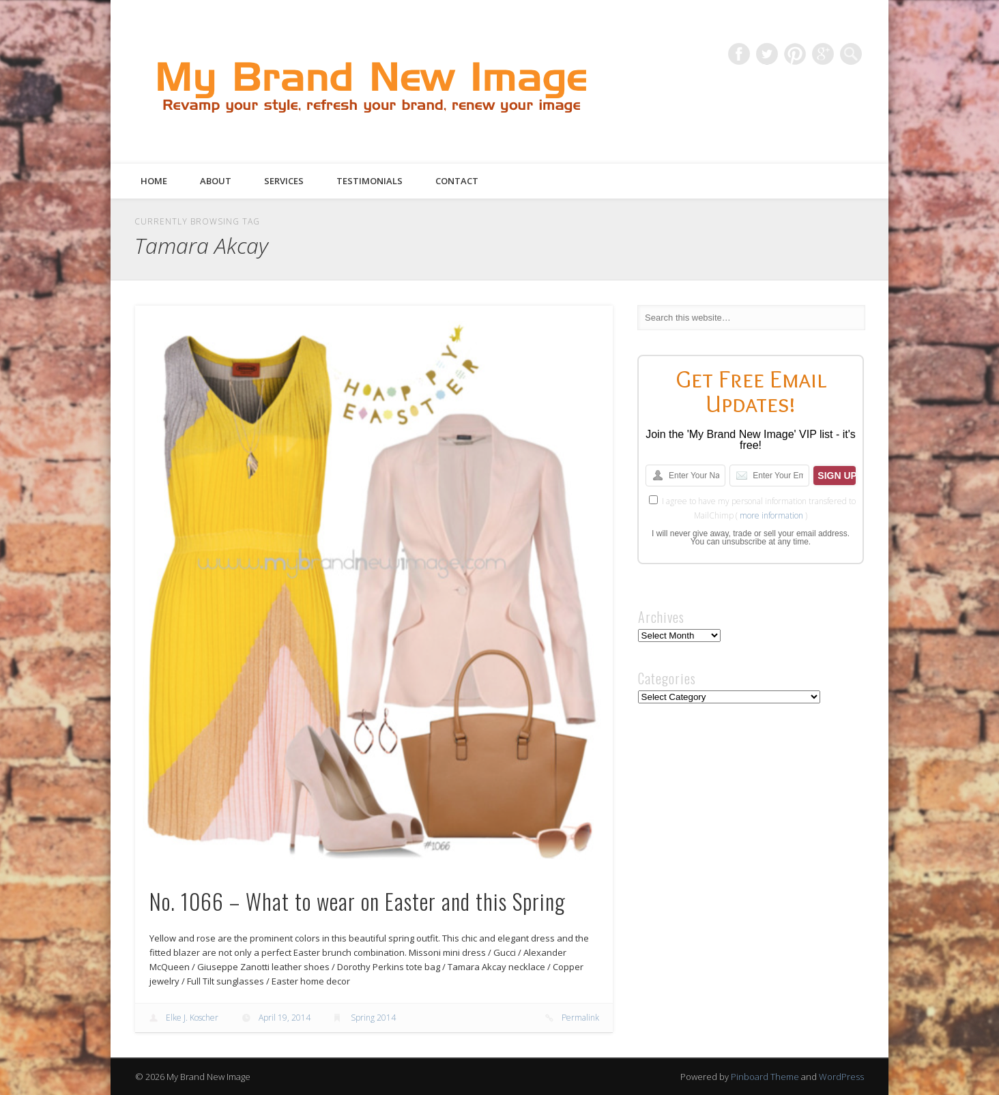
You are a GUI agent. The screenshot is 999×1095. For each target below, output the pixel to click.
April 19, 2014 (284, 1017)
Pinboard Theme (765, 1076)
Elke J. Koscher (192, 1017)
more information (771, 515)
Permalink (580, 1017)
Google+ (823, 54)
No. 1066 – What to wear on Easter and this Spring (357, 901)
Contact (456, 181)
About (215, 181)
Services (284, 181)
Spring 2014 (373, 1017)
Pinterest (795, 54)
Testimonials (369, 181)
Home (154, 181)
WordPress (841, 1076)
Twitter (767, 54)
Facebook (739, 54)
